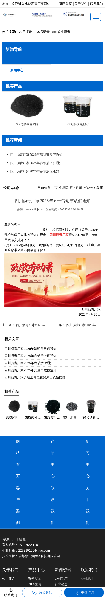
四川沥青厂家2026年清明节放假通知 (36, 154)
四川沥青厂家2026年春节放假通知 (34, 171)
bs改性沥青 (61, 32)
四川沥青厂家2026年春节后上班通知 (36, 163)
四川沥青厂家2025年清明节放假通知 (30, 349)
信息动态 (66, 187)
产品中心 (53, 458)
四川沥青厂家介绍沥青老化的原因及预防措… (36, 377)
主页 (54, 187)
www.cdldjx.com (35, 209)
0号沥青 (25, 32)
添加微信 (42, 592)
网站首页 (18, 458)
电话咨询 (84, 592)
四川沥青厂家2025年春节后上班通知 (30, 356)
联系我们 (53, 505)
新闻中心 (16, 70)
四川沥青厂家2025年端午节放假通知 (41, 325)
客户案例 (18, 505)
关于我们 (88, 505)
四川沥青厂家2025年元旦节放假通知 (30, 370)
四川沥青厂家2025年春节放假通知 (28, 363)
